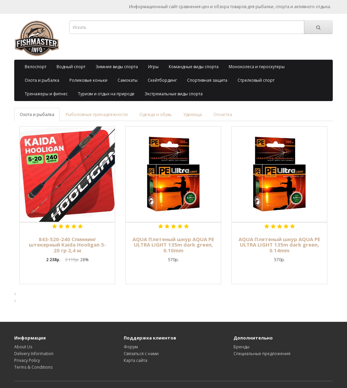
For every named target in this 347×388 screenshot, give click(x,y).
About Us (23, 347)
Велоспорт (35, 67)
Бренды (241, 347)
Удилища (192, 114)
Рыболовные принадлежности (97, 114)
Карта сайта (135, 360)
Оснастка (222, 114)
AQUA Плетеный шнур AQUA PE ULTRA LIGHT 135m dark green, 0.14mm (279, 245)
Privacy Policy (27, 360)
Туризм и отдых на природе (106, 94)
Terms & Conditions (33, 367)
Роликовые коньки (88, 80)
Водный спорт (71, 67)
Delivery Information (34, 353)
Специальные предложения (261, 353)
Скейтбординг (162, 80)
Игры (153, 67)
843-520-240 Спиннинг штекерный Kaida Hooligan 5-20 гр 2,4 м (67, 245)
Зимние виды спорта (117, 67)
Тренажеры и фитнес (46, 94)
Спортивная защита (207, 80)
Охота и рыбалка (42, 80)
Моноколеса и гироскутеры (257, 67)
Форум (131, 347)
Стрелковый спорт (256, 80)
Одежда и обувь (155, 114)
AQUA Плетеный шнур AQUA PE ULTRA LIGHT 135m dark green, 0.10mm (173, 245)
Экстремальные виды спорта (174, 94)
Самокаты (128, 80)
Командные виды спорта (194, 67)
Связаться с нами (141, 353)
